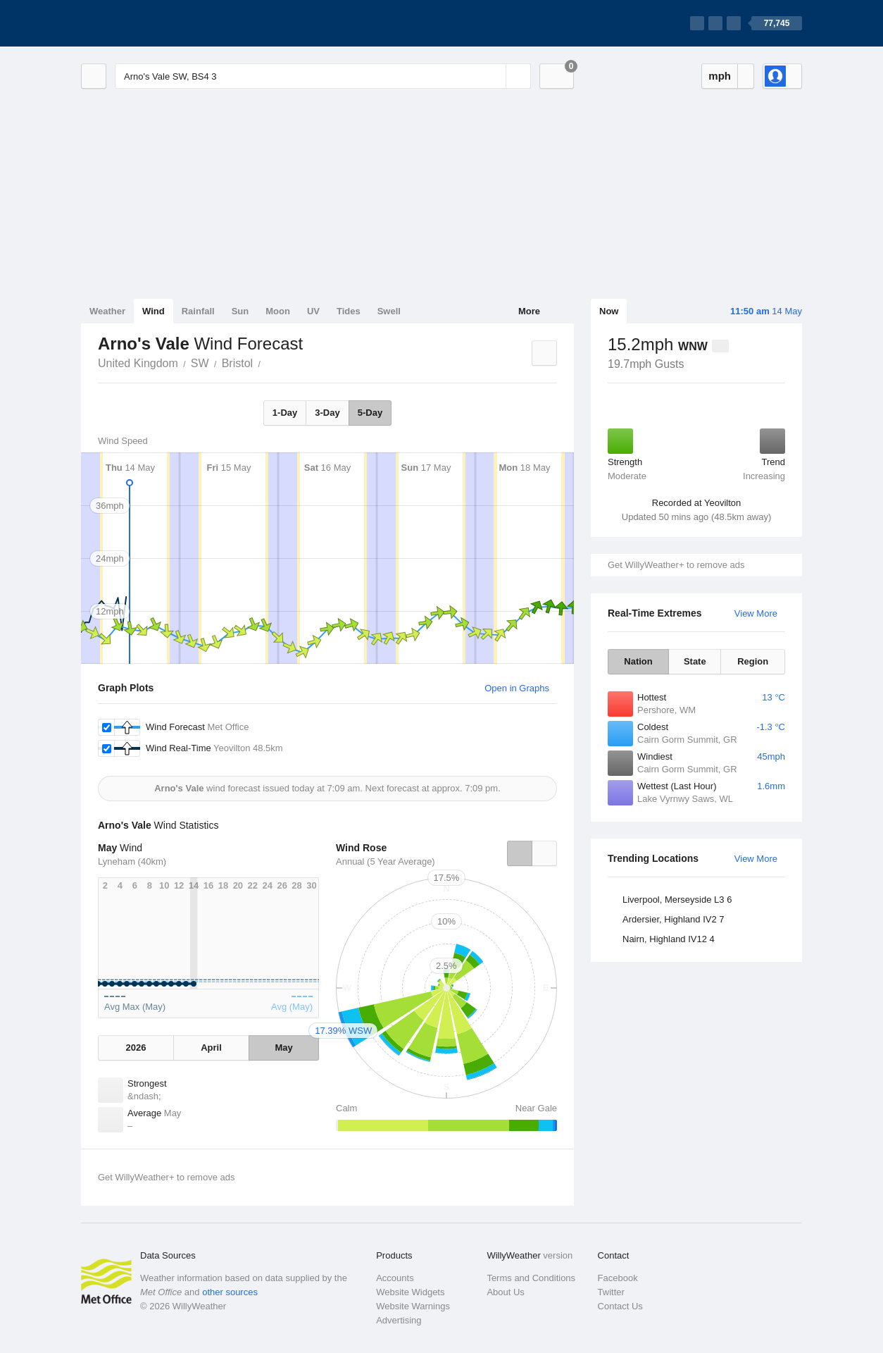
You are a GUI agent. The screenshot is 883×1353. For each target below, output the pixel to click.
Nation (638, 661)
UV (313, 311)
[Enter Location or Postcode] (323, 76)
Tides (349, 311)
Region (752, 661)
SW (200, 363)
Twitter (611, 1292)
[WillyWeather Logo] (147, 23)
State (695, 661)
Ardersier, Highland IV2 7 (673, 919)
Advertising (398, 1320)
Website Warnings (413, 1306)
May (283, 1047)
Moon (277, 311)
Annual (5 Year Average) (385, 861)
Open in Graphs (516, 688)
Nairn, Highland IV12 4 (668, 939)
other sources (230, 1292)
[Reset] (493, 76)
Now (608, 311)
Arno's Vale (268, 362)
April (211, 1047)
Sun (240, 311)
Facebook (618, 1278)
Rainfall (198, 311)
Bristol (237, 363)
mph (719, 76)
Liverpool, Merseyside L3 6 (677, 899)
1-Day (285, 412)
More (529, 311)
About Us (505, 1292)
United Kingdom (138, 363)
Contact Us (620, 1306)
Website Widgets (410, 1292)
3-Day (327, 412)
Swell (389, 311)
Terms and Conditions (531, 1278)
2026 (135, 1047)
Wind (153, 311)
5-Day (370, 412)
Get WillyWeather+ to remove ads (676, 565)
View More (755, 613)
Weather (107, 311)
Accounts (394, 1278)
